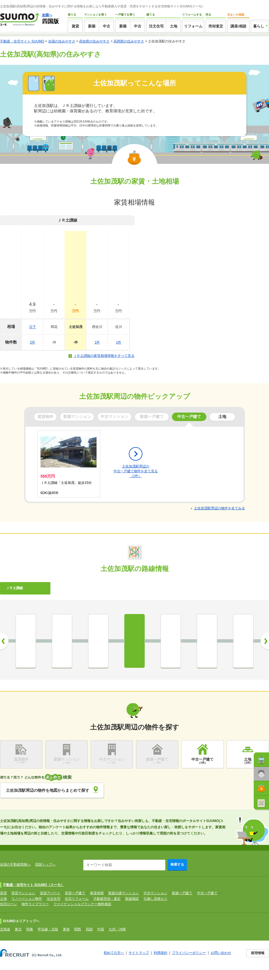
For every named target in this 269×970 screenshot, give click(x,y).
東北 (18, 929)
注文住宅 (156, 26)
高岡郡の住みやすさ (129, 41)
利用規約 (160, 953)
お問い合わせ (221, 953)
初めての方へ (114, 953)
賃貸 (75, 26)
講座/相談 (238, 26)
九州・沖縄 (117, 929)
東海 (66, 929)
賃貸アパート (50, 893)
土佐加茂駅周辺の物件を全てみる (219, 508)
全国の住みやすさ (61, 41)
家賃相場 (97, 893)
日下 (32, 327)
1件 (97, 342)
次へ (265, 641)
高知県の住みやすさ (94, 41)
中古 (106, 26)
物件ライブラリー (35, 904)
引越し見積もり (155, 899)
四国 (89, 929)
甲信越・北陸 (48, 929)
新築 (91, 26)
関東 (29, 929)
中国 (100, 929)
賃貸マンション (23, 893)
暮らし (258, 26)
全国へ (47, 15)
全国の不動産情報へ (15, 864)
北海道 (5, 929)
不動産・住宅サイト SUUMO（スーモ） (33, 885)
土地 (173, 26)
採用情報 (257, 953)
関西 (77, 929)
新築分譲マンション (123, 893)
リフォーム (193, 26)
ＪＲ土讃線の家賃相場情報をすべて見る (103, 356)
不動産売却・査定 (107, 899)
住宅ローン (8, 904)
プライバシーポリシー (189, 953)
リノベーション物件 (26, 899)
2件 (32, 342)
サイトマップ (139, 953)
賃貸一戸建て (75, 893)
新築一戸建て (182, 893)
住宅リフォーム (77, 899)
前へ (4, 641)
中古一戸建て (207, 893)
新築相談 (132, 899)
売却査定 (215, 26)
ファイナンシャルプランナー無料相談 (82, 904)
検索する (177, 864)
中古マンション (155, 893)
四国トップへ (45, 864)
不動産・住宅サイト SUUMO (22, 41)
